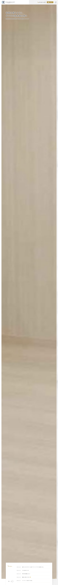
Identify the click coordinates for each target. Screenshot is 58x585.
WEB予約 (50, 2)
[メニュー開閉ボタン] (56, 2)
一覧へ (9, 581)
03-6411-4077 (42, 2)
